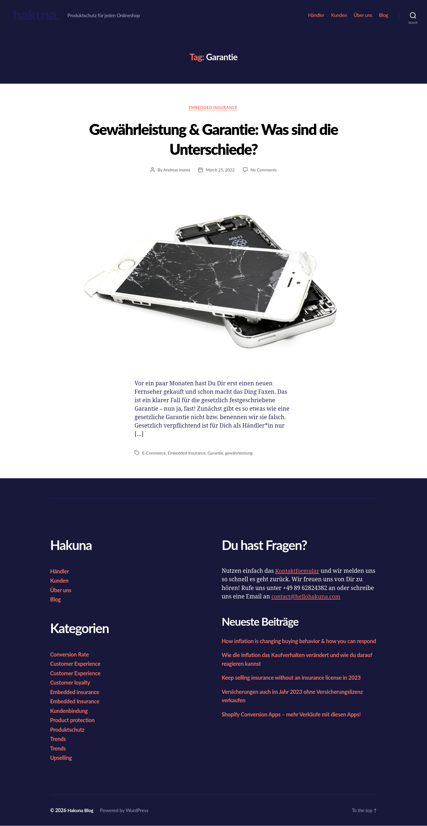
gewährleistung (241, 453)
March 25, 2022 (220, 170)
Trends (58, 739)
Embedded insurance (76, 692)
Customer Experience (76, 663)
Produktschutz (68, 729)
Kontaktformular (298, 571)
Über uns (363, 15)
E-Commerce (154, 453)
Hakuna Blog (80, 810)
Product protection (73, 720)
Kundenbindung (70, 710)
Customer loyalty (71, 682)
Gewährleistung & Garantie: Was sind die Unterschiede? (213, 138)
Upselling (61, 757)
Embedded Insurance (213, 107)
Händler (316, 15)
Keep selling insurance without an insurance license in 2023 (295, 686)
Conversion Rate (70, 654)
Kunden (339, 15)
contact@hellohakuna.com (307, 597)
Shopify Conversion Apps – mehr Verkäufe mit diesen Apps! (295, 722)
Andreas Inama (176, 170)
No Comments (264, 170)
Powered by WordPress (125, 810)
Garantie (217, 453)
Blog (383, 15)
